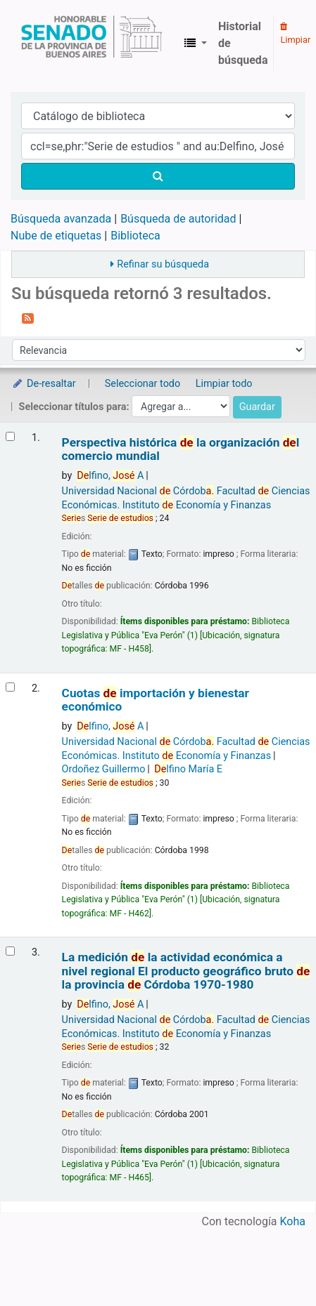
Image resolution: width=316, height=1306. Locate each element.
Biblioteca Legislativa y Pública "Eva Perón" (91, 43)
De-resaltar (43, 384)
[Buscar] (158, 176)
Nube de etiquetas (56, 235)
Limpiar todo (224, 384)
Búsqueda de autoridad (178, 218)
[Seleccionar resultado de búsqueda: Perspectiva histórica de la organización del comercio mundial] (10, 436)
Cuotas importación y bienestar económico (155, 700)
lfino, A (110, 476)
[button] (196, 43)
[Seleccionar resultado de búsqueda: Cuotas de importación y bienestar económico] (10, 687)
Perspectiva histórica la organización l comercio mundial (181, 449)
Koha (292, 1221)
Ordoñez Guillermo (104, 769)
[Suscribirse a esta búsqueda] (27, 317)
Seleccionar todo (142, 384)
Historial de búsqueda (242, 43)
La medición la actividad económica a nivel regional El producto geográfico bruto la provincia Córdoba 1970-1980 (186, 971)
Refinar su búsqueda (163, 264)
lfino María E (188, 769)
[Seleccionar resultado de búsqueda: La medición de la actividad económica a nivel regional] (10, 951)
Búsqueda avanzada (61, 218)
